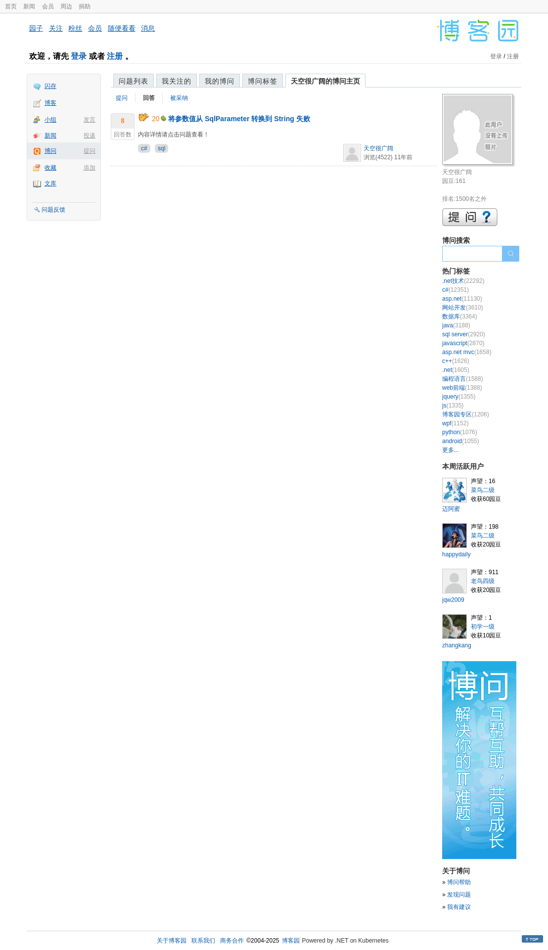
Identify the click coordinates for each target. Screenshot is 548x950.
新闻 (29, 6)
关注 (56, 28)
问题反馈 (53, 209)
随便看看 (122, 28)
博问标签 (262, 81)
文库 (50, 183)
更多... (450, 450)
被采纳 (179, 97)
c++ (455, 361)
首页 (11, 6)
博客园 (291, 940)
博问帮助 (459, 882)
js (452, 405)
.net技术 (463, 280)
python (459, 432)
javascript (463, 343)
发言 (89, 119)
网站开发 (462, 307)
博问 (50, 150)
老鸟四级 (483, 581)
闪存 (50, 86)
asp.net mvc (466, 352)
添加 (89, 167)
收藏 (50, 167)
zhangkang (456, 645)
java (456, 325)
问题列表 (133, 81)
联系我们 (203, 940)
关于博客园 (171, 940)
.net (455, 369)
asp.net (462, 298)
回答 (149, 97)
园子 (36, 28)
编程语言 (462, 378)
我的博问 (219, 81)
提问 (89, 150)
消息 (148, 28)
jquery (458, 396)
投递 (89, 135)
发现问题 (459, 894)
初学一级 (483, 626)
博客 (50, 102)
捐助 (85, 6)
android (460, 441)
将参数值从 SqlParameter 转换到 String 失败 (239, 119)
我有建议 (459, 907)
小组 (50, 119)
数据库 (459, 316)
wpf (455, 423)
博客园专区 (465, 414)
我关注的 (176, 81)
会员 (48, 6)
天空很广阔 (378, 148)
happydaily (456, 554)
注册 (115, 56)
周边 (66, 6)
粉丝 (75, 28)
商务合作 (232, 940)
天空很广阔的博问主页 (325, 81)
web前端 (462, 387)
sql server (463, 334)
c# (144, 148)
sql (161, 148)
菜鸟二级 (483, 490)
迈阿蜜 (451, 508)
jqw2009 (453, 599)
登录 (79, 56)
